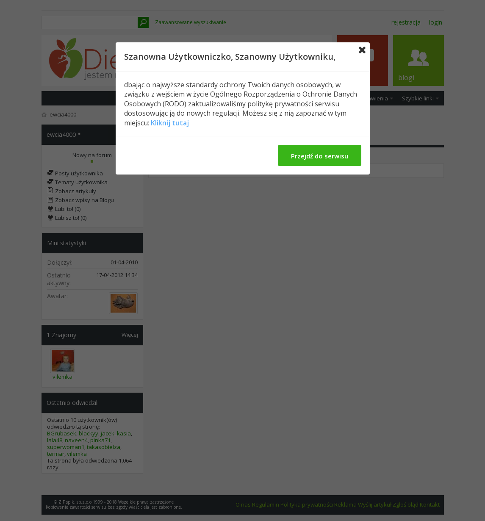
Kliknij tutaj (170, 122)
